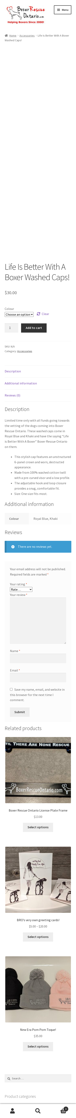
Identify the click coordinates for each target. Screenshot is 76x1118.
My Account (12, 1111)
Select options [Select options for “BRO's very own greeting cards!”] (38, 886)
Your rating (18, 534)
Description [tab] (13, 321)
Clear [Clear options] (45, 264)
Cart (60, 1108)
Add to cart (34, 277)
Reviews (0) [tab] (12, 345)
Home (12, 35)
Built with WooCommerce (23, 1094)
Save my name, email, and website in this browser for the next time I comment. (37, 644)
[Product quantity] (11, 277)
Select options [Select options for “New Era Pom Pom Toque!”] (38, 996)
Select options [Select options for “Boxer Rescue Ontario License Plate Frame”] (38, 777)
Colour (9, 258)
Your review (18, 544)
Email (15, 620)
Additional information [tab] (21, 333)
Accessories (27, 35)
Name (15, 601)
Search (38, 1111)
